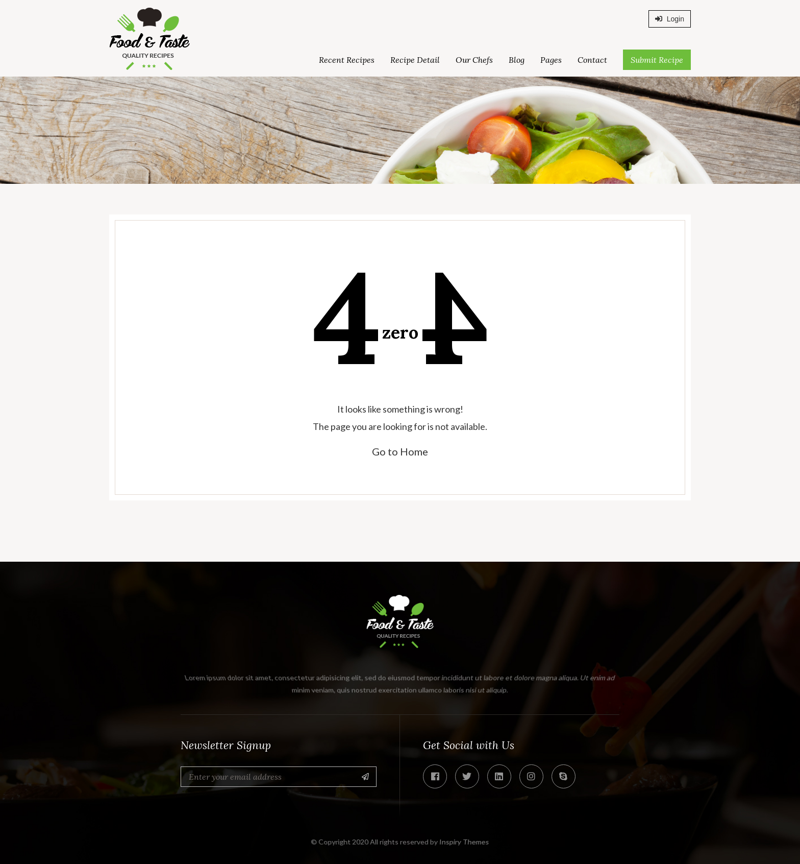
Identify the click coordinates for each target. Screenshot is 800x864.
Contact (592, 60)
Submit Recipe (657, 60)
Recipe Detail (415, 60)
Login (669, 19)
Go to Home (400, 451)
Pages (551, 60)
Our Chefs (474, 60)
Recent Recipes (346, 60)
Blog (516, 60)
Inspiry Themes (464, 842)
